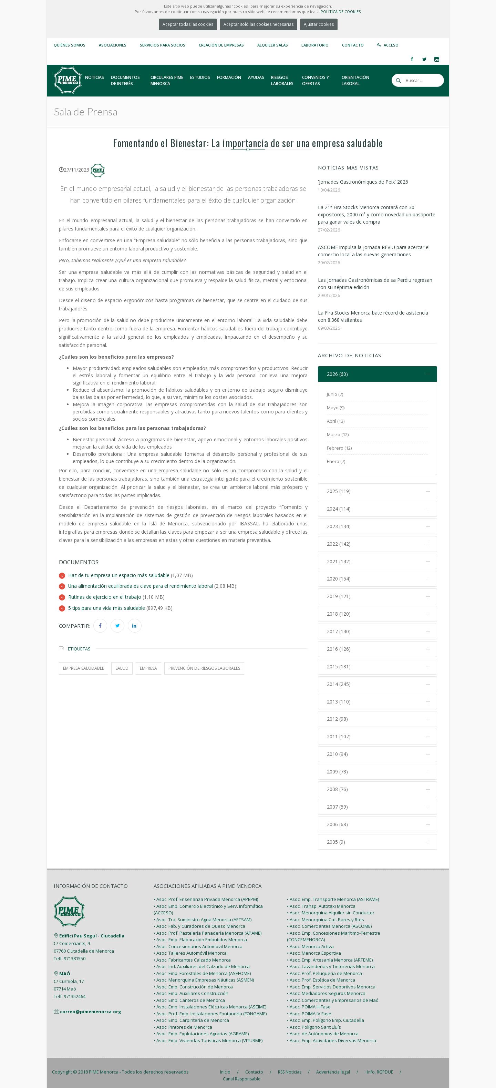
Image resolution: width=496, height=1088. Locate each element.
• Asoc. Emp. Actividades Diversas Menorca (331, 1035)
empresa (148, 667)
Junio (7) (335, 394)
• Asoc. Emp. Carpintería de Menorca (191, 1015)
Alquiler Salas (272, 45)
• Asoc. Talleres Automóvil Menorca (190, 948)
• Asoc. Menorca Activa (310, 941)
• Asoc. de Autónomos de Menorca (323, 1028)
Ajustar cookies (319, 24)
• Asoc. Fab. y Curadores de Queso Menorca (199, 921)
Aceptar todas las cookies (188, 24)
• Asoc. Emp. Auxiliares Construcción (191, 988)
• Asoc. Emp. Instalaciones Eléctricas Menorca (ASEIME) (210, 1001)
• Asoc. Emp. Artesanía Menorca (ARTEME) (330, 954)
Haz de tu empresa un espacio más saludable (118, 575)
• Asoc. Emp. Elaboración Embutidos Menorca (200, 934)
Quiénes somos (69, 45)
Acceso (391, 45)
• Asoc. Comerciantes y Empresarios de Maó (333, 995)
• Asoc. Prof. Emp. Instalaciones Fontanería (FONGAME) (210, 1008)
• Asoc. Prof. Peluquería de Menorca (324, 968)
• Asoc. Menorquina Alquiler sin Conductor (330, 907)
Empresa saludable (83, 667)
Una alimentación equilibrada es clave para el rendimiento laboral (140, 586)
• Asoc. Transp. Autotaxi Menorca (321, 900)
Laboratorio (315, 45)
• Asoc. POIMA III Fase (309, 1001)
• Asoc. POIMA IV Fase (309, 1008)
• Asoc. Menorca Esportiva (314, 948)
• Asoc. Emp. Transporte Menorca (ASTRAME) (333, 894)
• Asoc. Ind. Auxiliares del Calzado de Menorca (202, 961)
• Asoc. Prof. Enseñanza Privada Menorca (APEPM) (206, 894)
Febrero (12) (339, 448)
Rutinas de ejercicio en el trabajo (104, 596)
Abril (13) (335, 421)
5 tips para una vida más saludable (106, 607)
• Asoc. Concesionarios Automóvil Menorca (198, 941)
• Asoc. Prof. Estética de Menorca (321, 975)
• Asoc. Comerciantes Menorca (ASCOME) (329, 921)
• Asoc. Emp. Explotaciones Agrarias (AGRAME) (201, 1028)
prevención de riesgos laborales (204, 667)
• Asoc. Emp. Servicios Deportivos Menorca (331, 981)
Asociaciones (112, 45)
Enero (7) (336, 462)
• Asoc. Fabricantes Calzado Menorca (192, 954)
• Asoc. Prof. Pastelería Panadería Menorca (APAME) (207, 927)
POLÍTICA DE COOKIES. (341, 11)
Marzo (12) (338, 435)
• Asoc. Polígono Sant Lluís (314, 1021)
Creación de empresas (221, 45)
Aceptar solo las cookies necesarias (258, 24)
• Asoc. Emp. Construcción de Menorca (193, 981)
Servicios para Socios (162, 45)
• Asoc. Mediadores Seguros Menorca (326, 988)
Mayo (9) (335, 408)
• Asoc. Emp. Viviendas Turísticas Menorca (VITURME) (208, 1035)
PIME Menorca (103, 1067)
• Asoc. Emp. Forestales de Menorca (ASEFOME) (202, 968)
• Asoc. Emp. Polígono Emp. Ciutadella (325, 1015)
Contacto (353, 45)
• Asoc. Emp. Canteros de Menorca (189, 995)
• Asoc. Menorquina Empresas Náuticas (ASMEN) (204, 975)
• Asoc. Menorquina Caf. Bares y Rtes (325, 914)
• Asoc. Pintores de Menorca (183, 1021)
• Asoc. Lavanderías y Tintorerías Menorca (331, 961)
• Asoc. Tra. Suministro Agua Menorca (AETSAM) (202, 914)
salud (121, 667)
